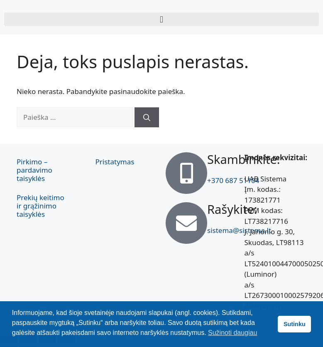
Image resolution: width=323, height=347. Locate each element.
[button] (161, 19)
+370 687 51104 (233, 180)
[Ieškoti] (147, 117)
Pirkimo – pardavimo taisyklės (34, 170)
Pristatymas (115, 161)
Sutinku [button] (295, 324)
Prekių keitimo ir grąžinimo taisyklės (40, 206)
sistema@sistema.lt (239, 230)
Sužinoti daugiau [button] (232, 332)
